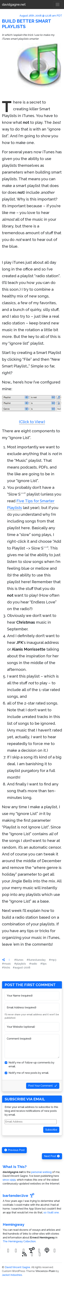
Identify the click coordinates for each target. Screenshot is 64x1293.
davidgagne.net (14, 4)
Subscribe (51, 1129)
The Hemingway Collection (19, 1241)
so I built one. (51, 1212)
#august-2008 (21, 967)
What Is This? (15, 1166)
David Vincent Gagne (17, 1267)
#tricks (6, 967)
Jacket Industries (12, 1274)
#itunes (18, 959)
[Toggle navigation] (57, 4)
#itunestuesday (36, 959)
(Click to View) (31, 409)
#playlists (20, 963)
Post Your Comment (42, 1085)
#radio (33, 963)
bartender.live (18, 1195)
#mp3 (52, 959)
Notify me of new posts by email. (29, 1072)
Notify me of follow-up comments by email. (31, 1064)
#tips (43, 963)
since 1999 (9, 1179)
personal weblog (41, 1172)
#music (6, 963)
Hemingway (13, 1224)
